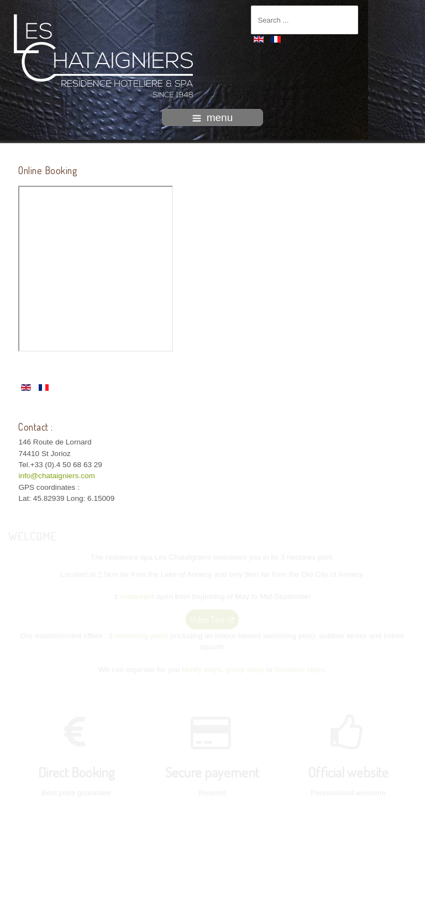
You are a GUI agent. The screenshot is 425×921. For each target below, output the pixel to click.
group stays (244, 668)
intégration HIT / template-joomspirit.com (213, 912)
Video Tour (212, 618)
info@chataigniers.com (56, 476)
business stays (299, 668)
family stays (201, 668)
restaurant (137, 596)
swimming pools (142, 635)
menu (212, 117)
